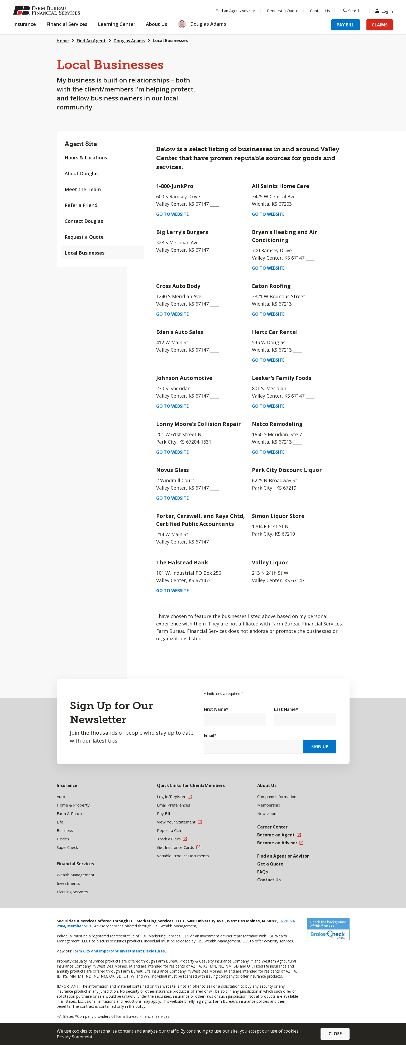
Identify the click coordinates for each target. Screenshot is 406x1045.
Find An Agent (91, 41)
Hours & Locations (86, 157)
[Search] (352, 10)
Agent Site (81, 144)
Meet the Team (83, 189)
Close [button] (335, 1034)
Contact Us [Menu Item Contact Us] (320, 10)
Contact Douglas (84, 221)
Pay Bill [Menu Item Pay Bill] (346, 25)
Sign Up (319, 746)
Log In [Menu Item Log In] (385, 10)
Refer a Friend (81, 205)
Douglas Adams (129, 41)
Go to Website (172, 214)
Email (210, 735)
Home (63, 41)
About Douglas (82, 173)
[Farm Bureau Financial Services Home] (47, 10)
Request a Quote (84, 237)
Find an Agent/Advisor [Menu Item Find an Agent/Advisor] (235, 10)
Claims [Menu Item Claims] (380, 25)
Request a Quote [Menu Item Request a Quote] (282, 10)
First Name (216, 709)
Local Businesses (84, 253)
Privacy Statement (74, 1037)
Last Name (286, 709)
